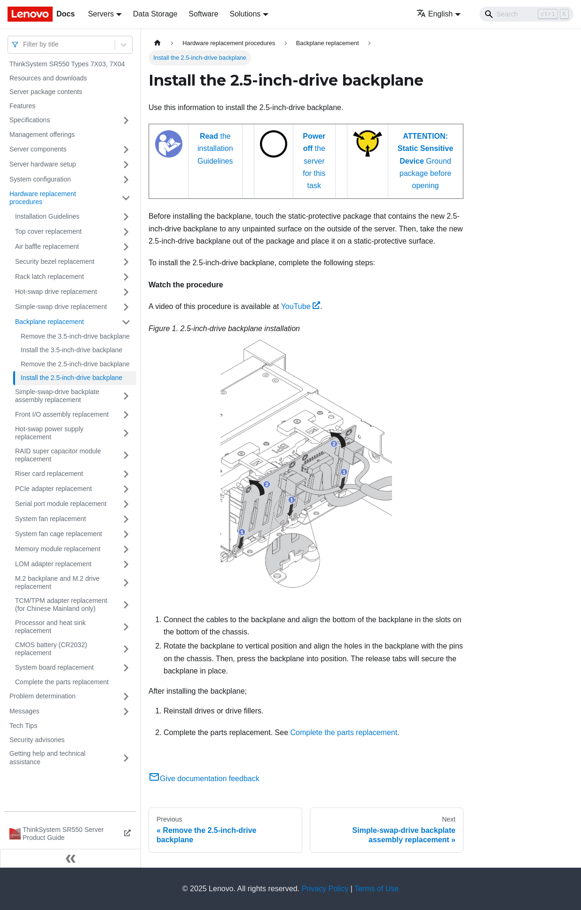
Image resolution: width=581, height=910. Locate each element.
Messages (24, 711)
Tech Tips (23, 725)
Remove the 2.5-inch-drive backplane (75, 364)
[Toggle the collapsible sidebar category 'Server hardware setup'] (126, 164)
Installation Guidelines (47, 216)
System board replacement (54, 667)
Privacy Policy (325, 889)
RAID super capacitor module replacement (58, 455)
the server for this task (314, 161)
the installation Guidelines (215, 148)
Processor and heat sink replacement (50, 627)
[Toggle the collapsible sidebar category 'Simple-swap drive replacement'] (126, 307)
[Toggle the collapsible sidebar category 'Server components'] (126, 149)
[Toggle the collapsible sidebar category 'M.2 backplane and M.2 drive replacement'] (126, 583)
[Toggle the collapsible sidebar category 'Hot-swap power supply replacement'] (126, 433)
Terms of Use (376, 889)
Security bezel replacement (54, 261)
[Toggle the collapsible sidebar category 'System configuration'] (126, 179)
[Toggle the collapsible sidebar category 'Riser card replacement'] (126, 474)
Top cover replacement (48, 231)
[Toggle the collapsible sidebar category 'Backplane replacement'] (126, 322)
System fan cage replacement (58, 534)
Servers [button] (101, 14)
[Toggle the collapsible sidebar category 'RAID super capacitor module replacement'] (126, 455)
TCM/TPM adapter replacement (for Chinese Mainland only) (61, 605)
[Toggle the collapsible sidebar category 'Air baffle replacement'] (126, 246)
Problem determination (42, 696)
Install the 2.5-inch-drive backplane (71, 377)
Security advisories (37, 740)
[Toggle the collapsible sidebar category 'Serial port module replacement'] (126, 504)
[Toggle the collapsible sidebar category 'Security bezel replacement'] (126, 261)
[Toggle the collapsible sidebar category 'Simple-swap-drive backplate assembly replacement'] (126, 396)
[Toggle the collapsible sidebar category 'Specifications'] (126, 120)
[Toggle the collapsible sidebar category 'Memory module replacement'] (126, 549)
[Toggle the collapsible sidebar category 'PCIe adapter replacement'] (126, 489)
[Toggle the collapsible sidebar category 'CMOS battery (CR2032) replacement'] (126, 649)
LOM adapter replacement (53, 564)
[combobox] (24, 44)
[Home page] (157, 43)
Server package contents (45, 91)
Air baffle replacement (47, 246)
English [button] (434, 14)
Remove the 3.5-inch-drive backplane (75, 336)
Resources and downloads (48, 78)
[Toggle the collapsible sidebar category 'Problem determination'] (126, 696)
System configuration (40, 179)
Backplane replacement (49, 321)
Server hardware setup (42, 164)
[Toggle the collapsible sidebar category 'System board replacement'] (126, 667)
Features (22, 106)
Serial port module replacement (61, 503)
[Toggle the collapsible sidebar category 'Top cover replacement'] (126, 231)
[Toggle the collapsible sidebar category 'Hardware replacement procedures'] (126, 198)
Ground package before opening (425, 161)
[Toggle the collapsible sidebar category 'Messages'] (126, 711)
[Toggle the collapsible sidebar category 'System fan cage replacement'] (126, 534)
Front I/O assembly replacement (62, 414)
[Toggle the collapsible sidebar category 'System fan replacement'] (126, 519)
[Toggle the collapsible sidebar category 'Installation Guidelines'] (126, 216)
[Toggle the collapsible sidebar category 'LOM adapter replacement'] (126, 564)
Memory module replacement (57, 549)
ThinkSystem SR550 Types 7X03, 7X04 (67, 64)
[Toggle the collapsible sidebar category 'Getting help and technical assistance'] (126, 758)
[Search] (526, 14)
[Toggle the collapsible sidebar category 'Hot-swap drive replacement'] (126, 292)
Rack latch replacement (49, 276)
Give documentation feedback (204, 779)
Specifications (29, 120)
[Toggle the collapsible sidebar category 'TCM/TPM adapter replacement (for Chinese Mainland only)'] (126, 605)
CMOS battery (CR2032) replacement (51, 649)
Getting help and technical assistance (47, 758)
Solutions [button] (244, 14)
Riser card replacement (49, 473)
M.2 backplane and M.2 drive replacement (57, 583)
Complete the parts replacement (62, 682)
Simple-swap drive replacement (61, 306)
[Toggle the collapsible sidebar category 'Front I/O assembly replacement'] (126, 414)
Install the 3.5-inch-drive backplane (71, 350)
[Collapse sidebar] (70, 858)
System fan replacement (50, 518)
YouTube (301, 306)
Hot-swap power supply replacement (49, 433)
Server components (37, 149)
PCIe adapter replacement (53, 488)
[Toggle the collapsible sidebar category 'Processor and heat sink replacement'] (126, 627)
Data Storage (155, 14)
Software (203, 14)
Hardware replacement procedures (42, 198)
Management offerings (42, 134)
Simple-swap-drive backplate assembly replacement (57, 396)
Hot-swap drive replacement (56, 291)
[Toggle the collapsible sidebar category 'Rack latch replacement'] (126, 277)
